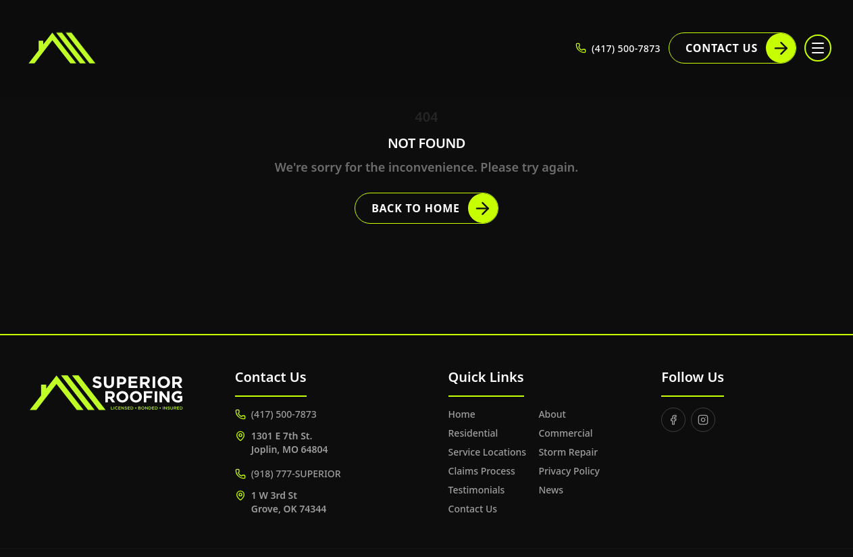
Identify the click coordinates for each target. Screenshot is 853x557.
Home (461, 414)
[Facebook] (673, 420)
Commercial (565, 433)
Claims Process (481, 470)
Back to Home (434, 208)
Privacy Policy (568, 470)
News (550, 489)
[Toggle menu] (817, 48)
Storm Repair (568, 451)
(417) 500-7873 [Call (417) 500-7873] (618, 48)
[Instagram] (703, 420)
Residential (473, 433)
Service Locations (487, 451)
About (552, 414)
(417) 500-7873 (276, 414)
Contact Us (741, 48)
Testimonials (476, 489)
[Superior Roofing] (98, 48)
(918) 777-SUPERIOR (288, 473)
